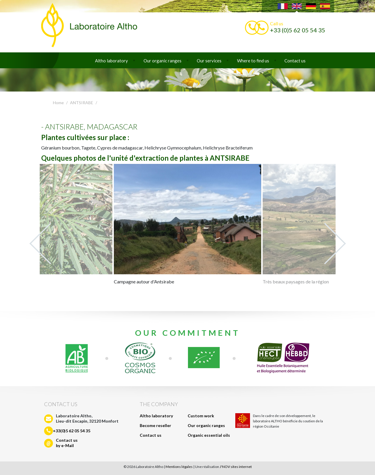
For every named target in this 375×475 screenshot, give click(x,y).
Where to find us (253, 60)
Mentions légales (179, 466)
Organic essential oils (209, 435)
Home (58, 102)
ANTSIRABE (81, 102)
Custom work (201, 415)
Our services (209, 60)
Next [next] (335, 243)
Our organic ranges (162, 60)
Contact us (295, 60)
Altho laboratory (111, 60)
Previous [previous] (40, 243)
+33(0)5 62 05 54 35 (71, 430)
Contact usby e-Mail (67, 443)
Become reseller (155, 425)
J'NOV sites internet (236, 466)
